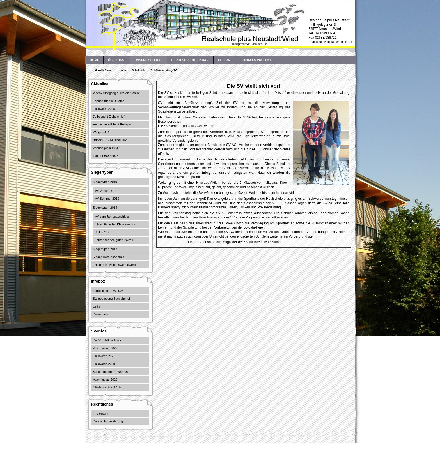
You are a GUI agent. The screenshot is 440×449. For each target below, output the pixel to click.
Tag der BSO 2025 (105, 155)
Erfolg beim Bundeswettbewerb (114, 264)
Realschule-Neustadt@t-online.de (330, 41)
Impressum (100, 413)
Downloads (100, 314)
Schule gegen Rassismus (110, 371)
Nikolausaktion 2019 (107, 387)
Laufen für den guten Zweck (114, 240)
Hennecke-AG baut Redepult (112, 124)
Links (96, 306)
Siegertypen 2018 (105, 207)
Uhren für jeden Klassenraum (115, 224)
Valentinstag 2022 (105, 348)
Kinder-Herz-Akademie (108, 257)
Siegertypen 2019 (105, 181)
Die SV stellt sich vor (107, 340)
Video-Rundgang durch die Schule (116, 93)
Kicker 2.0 (102, 232)
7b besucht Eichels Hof (109, 116)
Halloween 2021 (104, 356)
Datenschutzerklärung (108, 421)
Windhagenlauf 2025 (107, 148)
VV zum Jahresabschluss (112, 216)
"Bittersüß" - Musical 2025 (110, 140)
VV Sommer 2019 (107, 198)
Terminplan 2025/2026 (108, 290)
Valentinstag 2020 (105, 379)
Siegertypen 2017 (105, 249)
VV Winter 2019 (105, 190)
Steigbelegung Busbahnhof (111, 298)
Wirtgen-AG (101, 132)
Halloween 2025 (104, 108)
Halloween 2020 (104, 364)
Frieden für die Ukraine (108, 101)
